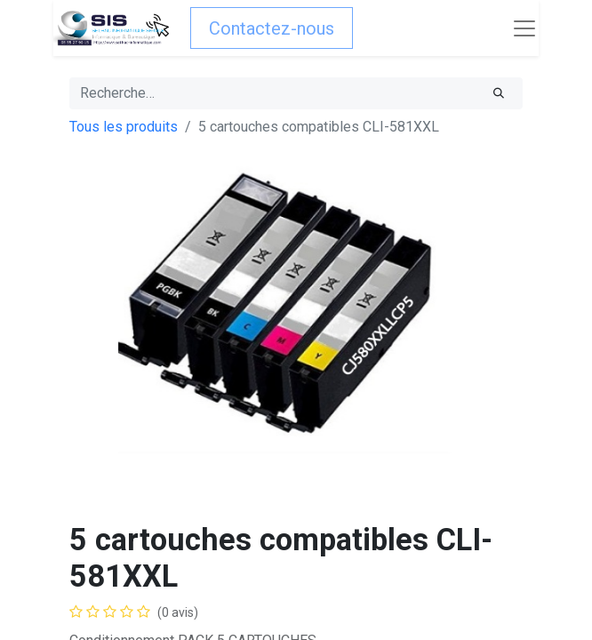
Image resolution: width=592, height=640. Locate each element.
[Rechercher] (499, 93)
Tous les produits (123, 126)
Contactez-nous (271, 28)
